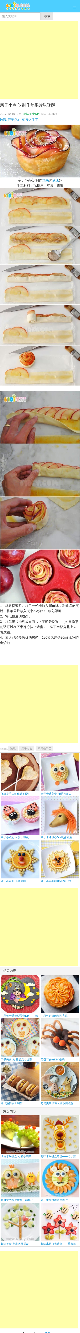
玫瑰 (3, 119)
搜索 (47, 16)
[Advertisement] (39, 60)
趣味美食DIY (31, 113)
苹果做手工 (30, 119)
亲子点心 (14, 119)
